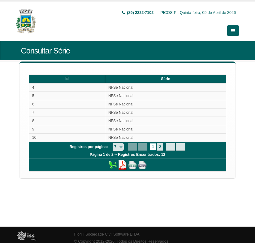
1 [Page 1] (153, 146)
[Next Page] (170, 146)
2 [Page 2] (160, 146)
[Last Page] (180, 146)
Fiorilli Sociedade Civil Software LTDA (107, 234)
